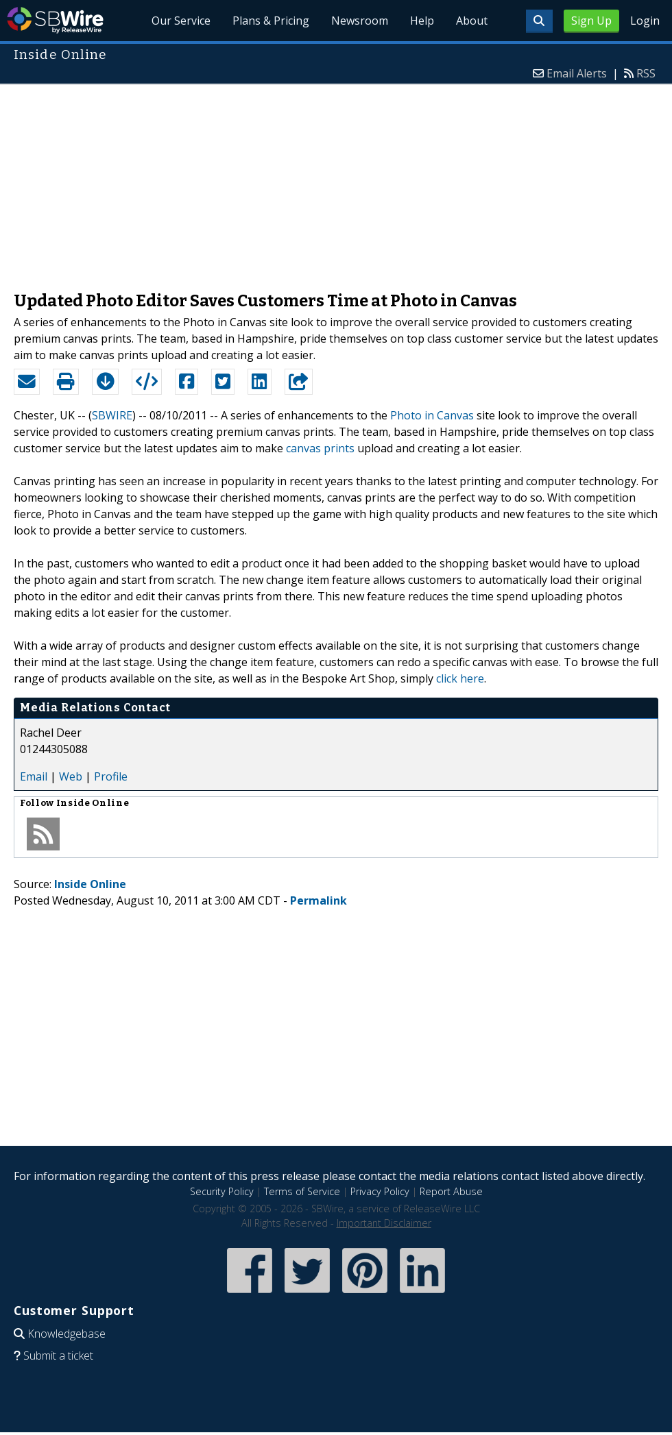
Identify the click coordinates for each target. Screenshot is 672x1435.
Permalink (318, 900)
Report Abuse (451, 1191)
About (472, 20)
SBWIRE (112, 415)
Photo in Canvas (432, 415)
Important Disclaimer (384, 1222)
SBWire (55, 20)
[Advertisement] (336, 181)
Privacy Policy (379, 1191)
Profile (111, 776)
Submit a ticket (58, 1355)
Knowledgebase (66, 1333)
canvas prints (320, 448)
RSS (646, 73)
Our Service (181, 20)
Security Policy (222, 1191)
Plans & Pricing (270, 20)
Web (70, 776)
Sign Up (591, 20)
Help (422, 20)
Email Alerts (577, 73)
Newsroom (359, 20)
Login (645, 20)
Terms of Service (302, 1191)
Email (33, 776)
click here (460, 678)
